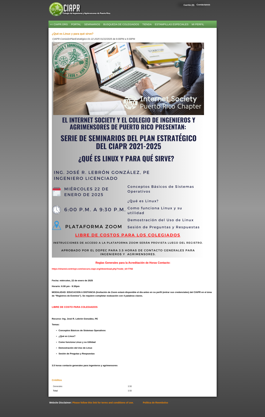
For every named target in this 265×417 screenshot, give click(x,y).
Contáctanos (203, 4)
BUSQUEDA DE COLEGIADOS (121, 24)
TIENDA (147, 24)
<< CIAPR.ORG (59, 24)
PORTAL (76, 24)
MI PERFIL (198, 24)
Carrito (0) (189, 5)
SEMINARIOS (92, 24)
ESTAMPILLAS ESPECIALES (171, 24)
